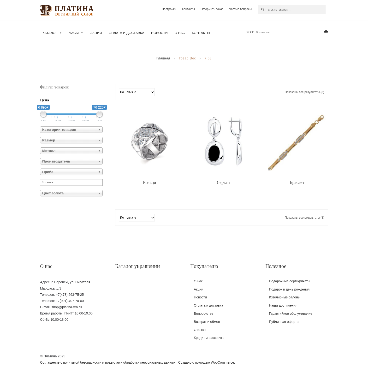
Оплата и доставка (126, 33)
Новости (159, 33)
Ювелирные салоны (284, 297)
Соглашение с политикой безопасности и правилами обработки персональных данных (107, 362)
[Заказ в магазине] (137, 92)
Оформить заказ (212, 9)
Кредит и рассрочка (209, 338)
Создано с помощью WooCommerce (206, 362)
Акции (96, 33)
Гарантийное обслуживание (290, 313)
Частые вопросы (240, 9)
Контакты (188, 9)
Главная (163, 58)
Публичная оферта (284, 322)
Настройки (168, 9)
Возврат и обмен (207, 322)
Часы (76, 33)
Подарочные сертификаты (289, 281)
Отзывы (200, 330)
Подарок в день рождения (289, 289)
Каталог (52, 33)
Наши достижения (283, 305)
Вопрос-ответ (204, 313)
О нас (179, 33)
